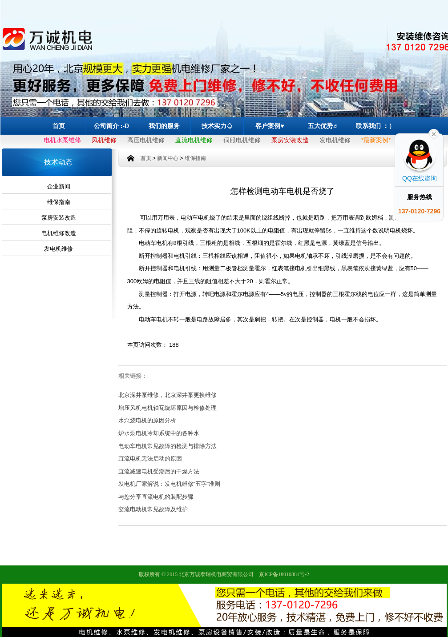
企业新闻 (58, 186)
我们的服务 (164, 126)
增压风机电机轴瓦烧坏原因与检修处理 (167, 408)
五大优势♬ (323, 126)
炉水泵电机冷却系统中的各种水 (158, 433)
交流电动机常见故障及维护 (153, 509)
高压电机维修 (146, 140)
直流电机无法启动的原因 (150, 458)
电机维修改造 (58, 233)
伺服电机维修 (242, 140)
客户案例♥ (269, 126)
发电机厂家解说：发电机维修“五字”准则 (169, 484)
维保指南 (58, 202)
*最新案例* (376, 140)
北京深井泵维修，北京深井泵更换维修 (167, 395)
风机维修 (104, 140)
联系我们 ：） (375, 126)
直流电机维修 (194, 140)
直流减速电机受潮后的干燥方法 (158, 471)
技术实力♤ (217, 126)
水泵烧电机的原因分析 (147, 420)
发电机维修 (335, 140)
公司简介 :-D (111, 126)
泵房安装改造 (290, 140)
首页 (58, 126)
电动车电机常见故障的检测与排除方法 (167, 446)
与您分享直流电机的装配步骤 (156, 496)
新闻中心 (167, 158)
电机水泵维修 (62, 140)
